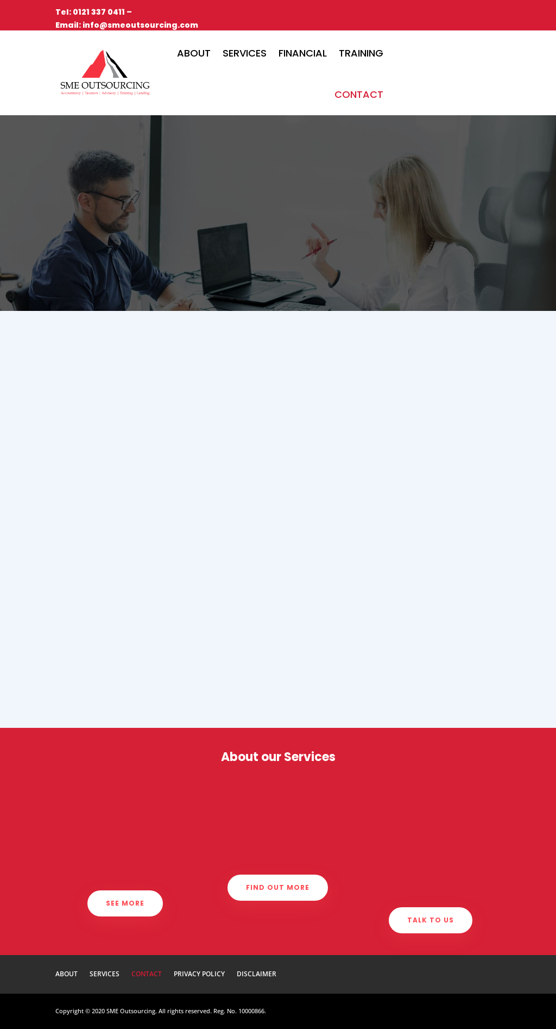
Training (361, 53)
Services (245, 53)
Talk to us (430, 920)
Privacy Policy (199, 974)
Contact (358, 94)
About (194, 53)
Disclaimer (256, 974)
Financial (303, 53)
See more (125, 903)
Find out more (277, 887)
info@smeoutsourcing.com (140, 25)
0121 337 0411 (99, 12)
